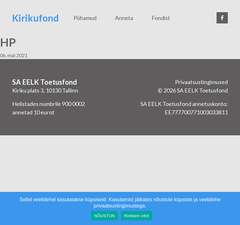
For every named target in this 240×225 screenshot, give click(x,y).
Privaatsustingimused (201, 81)
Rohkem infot (136, 215)
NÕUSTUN (104, 215)
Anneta (124, 17)
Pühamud (85, 17)
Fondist (161, 17)
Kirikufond (35, 17)
